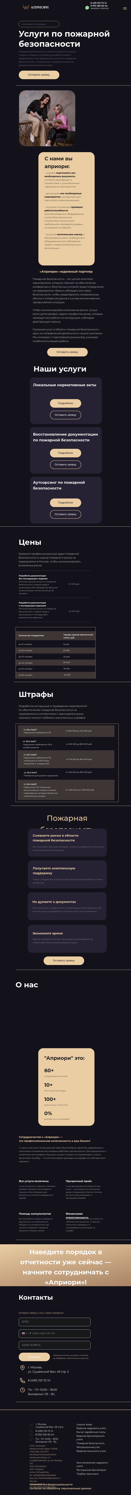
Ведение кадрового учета (91, 1428)
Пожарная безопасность (91, 1443)
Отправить (34, 1357)
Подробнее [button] (65, 502)
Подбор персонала (88, 1473)
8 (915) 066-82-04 (44, 1434)
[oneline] (55, 1345)
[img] (36, 7)
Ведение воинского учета (91, 1451)
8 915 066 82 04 (99, 5)
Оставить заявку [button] (39, 74)
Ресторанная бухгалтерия (91, 1470)
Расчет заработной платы (91, 1432)
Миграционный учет (88, 1447)
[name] (55, 1322)
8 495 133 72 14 (99, 3)
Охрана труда (84, 1424)
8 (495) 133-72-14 (44, 1431)
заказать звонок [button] (100, 8)
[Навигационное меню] (125, 8)
